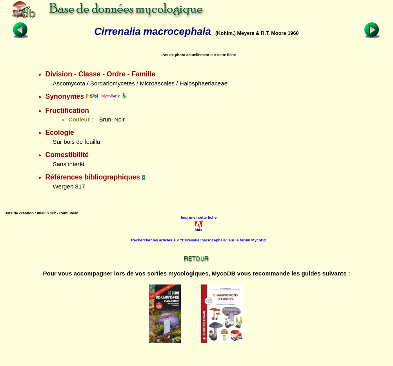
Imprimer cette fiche (199, 217)
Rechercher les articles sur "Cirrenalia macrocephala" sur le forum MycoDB (198, 240)
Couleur (78, 119)
